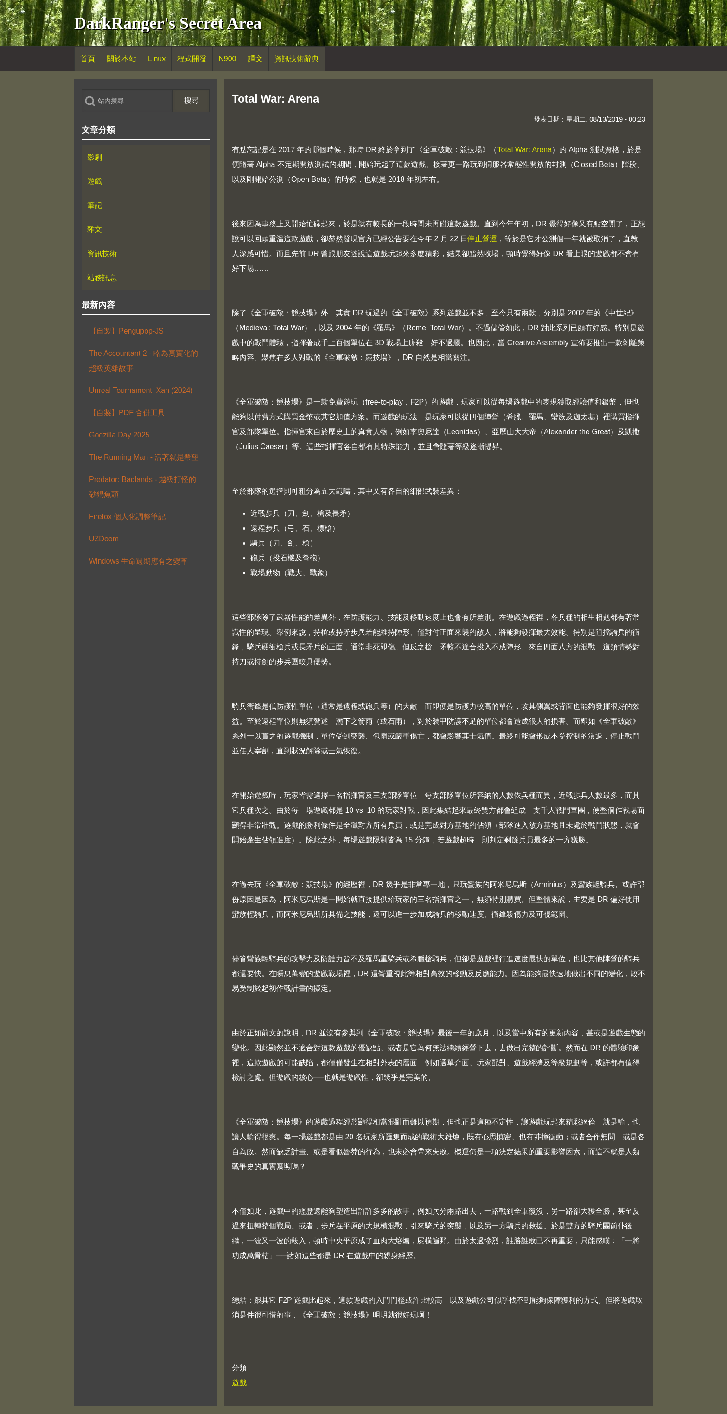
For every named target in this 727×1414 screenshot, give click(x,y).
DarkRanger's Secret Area (168, 23)
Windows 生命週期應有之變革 (138, 561)
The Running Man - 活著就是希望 (144, 457)
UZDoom (104, 539)
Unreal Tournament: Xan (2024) (141, 390)
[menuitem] (88, 59)
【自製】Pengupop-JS (126, 331)
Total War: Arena (524, 150)
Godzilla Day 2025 (119, 435)
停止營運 (482, 239)
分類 (239, 1368)
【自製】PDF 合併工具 (127, 413)
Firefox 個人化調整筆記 (127, 517)
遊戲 (239, 1383)
